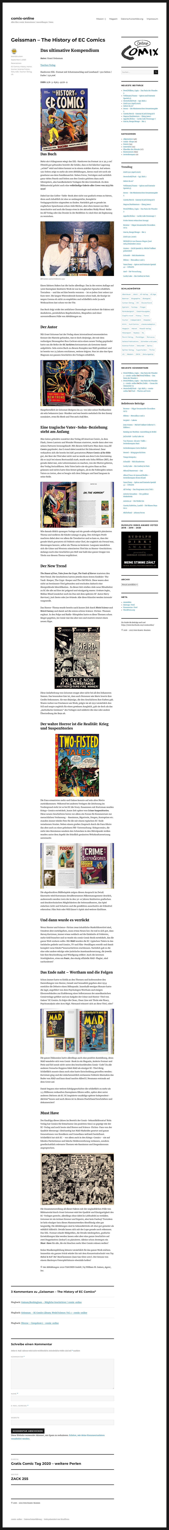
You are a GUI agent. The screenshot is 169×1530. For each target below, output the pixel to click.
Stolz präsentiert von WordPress (56, 1519)
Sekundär (15, 72)
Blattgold (146, 298)
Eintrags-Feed (129, 605)
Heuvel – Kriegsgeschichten (134, 453)
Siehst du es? (128, 106)
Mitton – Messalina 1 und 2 (134, 260)
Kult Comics (134, 324)
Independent (135, 320)
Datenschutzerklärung (132, 19)
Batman (125, 298)
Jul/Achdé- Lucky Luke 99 (133, 436)
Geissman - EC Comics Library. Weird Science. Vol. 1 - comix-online (54, 1312)
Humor (14, 69)
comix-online (22, 18)
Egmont (125, 307)
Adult (135, 294)
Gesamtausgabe (143, 311)
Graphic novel (127, 316)
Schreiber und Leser (149, 341)
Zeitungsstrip (148, 354)
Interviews (127, 147)
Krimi (124, 324)
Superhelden (141, 350)
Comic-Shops (128, 142)
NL (143, 333)
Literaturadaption (148, 324)
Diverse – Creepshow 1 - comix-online (40, 1323)
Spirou (149, 346)
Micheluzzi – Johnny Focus (134, 513)
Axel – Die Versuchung (132, 272)
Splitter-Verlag (128, 350)
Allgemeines (128, 139)
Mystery (136, 333)
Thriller (152, 350)
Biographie (135, 298)
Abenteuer (126, 294)
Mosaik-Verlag (145, 328)
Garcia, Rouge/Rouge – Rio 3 (134, 121)
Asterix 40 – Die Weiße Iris (133, 501)
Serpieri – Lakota (130, 420)
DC (137, 303)
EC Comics (15, 67)
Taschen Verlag (47, 65)
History (23, 67)
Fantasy (134, 307)
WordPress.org (129, 610)
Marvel (134, 328)
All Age (153, 294)
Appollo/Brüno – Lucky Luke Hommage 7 (139, 119)
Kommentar (18, 1357)
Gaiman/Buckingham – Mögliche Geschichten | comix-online (51, 1302)
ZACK (138, 354)
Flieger (143, 307)
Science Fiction (24, 69)
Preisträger (140, 337)
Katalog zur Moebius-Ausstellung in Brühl (139, 432)
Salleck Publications (130, 341)
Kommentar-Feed (130, 607)
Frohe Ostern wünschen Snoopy (135, 221)
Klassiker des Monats (131, 149)
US (12, 74)
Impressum (152, 19)
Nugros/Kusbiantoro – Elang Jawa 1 (137, 116)
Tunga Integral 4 (129, 457)
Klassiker (147, 320)
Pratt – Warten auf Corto (140, 391)
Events (126, 144)
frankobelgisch (128, 311)
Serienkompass (129, 154)
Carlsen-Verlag (128, 303)
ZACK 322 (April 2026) (132, 103)
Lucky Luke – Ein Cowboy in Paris (136, 276)
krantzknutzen (17, 56)
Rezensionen (16, 63)
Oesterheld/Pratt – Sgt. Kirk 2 (134, 101)
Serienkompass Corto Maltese (135, 448)
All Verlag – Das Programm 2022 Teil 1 (138, 489)
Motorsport (126, 333)
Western (130, 354)
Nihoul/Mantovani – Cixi (133, 471)
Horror (29, 67)
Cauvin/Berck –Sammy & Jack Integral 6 (139, 114)
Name (14, 1394)
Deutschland (146, 303)
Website (15, 1418)
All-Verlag (144, 294)
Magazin (113, 19)
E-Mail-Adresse (19, 1406)
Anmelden (127, 602)
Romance (151, 337)
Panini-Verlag (127, 337)
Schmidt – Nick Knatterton (133, 255)
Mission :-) (101, 19)
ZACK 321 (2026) (129, 237)
